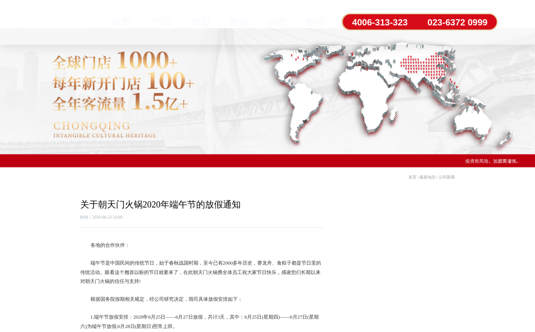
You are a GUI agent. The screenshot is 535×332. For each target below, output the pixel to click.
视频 (237, 22)
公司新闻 (447, 177)
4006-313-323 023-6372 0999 (420, 22)
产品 (161, 22)
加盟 (199, 22)
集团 (313, 22)
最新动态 (428, 177)
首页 (122, 22)
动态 (275, 22)
